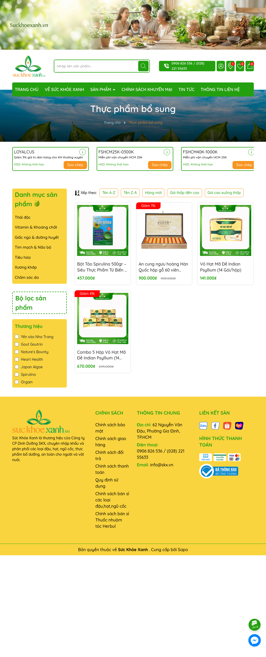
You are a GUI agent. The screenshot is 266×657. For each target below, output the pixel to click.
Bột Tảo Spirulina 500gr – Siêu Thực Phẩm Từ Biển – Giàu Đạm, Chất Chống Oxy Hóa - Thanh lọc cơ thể (102, 267)
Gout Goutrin (29, 344)
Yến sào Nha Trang (34, 336)
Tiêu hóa (23, 257)
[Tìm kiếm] (143, 66)
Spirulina (25, 374)
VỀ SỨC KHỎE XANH (64, 89)
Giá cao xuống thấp (224, 192)
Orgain (24, 382)
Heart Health (29, 359)
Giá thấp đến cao (184, 192)
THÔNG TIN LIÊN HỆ (220, 89)
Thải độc (23, 217)
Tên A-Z (108, 192)
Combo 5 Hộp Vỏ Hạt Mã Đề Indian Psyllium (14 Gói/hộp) (101, 355)
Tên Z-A (130, 192)
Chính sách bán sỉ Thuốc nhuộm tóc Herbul (112, 520)
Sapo (183, 549)
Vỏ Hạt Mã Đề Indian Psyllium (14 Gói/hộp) (220, 266)
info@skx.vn (161, 464)
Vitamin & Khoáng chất (36, 227)
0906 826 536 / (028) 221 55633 (160, 454)
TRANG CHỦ (26, 89)
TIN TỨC (186, 89)
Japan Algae (29, 367)
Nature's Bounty (31, 352)
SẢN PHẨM (101, 89)
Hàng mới (153, 192)
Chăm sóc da (27, 277)
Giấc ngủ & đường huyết (37, 237)
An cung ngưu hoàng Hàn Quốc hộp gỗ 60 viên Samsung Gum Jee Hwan (163, 267)
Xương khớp (26, 267)
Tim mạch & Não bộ (33, 247)
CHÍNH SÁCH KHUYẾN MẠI (147, 89)
